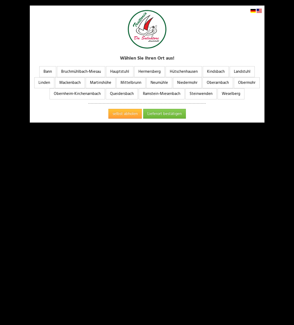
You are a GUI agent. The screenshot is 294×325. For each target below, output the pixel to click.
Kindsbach (216, 71)
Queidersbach (122, 93)
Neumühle (159, 82)
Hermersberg (149, 71)
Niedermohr (187, 82)
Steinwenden (201, 93)
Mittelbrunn (131, 82)
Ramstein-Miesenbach (161, 93)
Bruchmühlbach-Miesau (81, 71)
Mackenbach (70, 82)
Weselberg (231, 93)
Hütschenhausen (184, 71)
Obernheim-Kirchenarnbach (77, 93)
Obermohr (247, 82)
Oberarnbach (218, 82)
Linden (44, 82)
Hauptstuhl (119, 71)
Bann (48, 71)
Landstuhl (242, 71)
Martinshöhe (100, 82)
